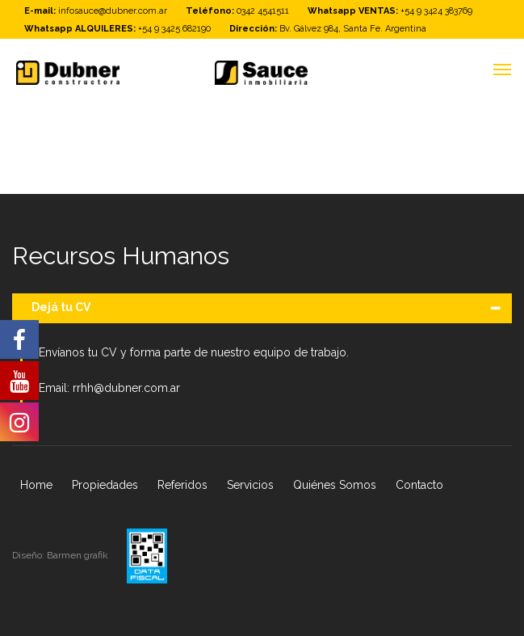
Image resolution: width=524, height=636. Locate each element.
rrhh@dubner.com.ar (126, 387)
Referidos (182, 484)
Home (36, 484)
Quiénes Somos (334, 484)
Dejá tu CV (60, 307)
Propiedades (105, 484)
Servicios (250, 484)
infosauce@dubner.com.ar (112, 11)
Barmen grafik (79, 555)
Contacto (419, 484)
